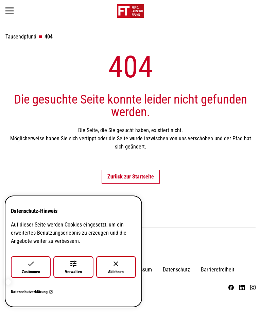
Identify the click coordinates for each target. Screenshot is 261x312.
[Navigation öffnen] (9, 11)
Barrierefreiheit (217, 269)
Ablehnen (116, 267)
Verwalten (73, 267)
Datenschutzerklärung (32, 292)
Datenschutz (176, 269)
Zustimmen (31, 267)
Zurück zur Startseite (130, 176)
